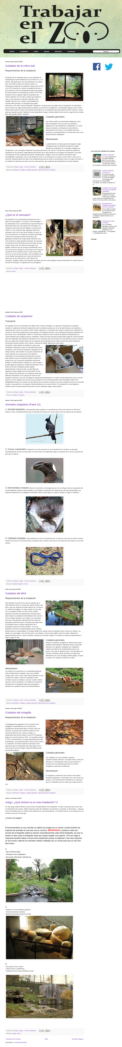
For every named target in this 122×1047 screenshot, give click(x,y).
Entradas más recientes (13, 1039)
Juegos (14, 1033)
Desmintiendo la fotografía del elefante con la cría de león (109, 205)
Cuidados (22, 170)
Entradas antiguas (77, 1039)
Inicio (46, 1039)
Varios (14, 271)
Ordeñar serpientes (108, 155)
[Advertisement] (44, 190)
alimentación (15, 170)
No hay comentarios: (30, 167)
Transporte (21, 395)
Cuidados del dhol (15, 593)
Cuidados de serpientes (18, 316)
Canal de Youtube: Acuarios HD (108, 171)
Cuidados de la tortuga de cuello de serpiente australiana (109, 189)
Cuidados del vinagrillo (18, 712)
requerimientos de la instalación (47, 170)
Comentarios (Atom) (20, 1042)
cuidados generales (31, 170)
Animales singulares (17, 584)
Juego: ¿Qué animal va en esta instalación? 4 (31, 802)
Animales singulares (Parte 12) (23, 404)
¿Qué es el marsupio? (18, 214)
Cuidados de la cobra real (20, 65)
